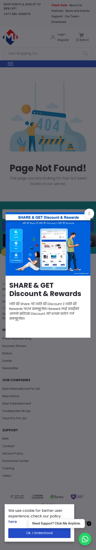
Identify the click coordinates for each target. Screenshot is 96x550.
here (12, 521)
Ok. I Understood (39, 533)
